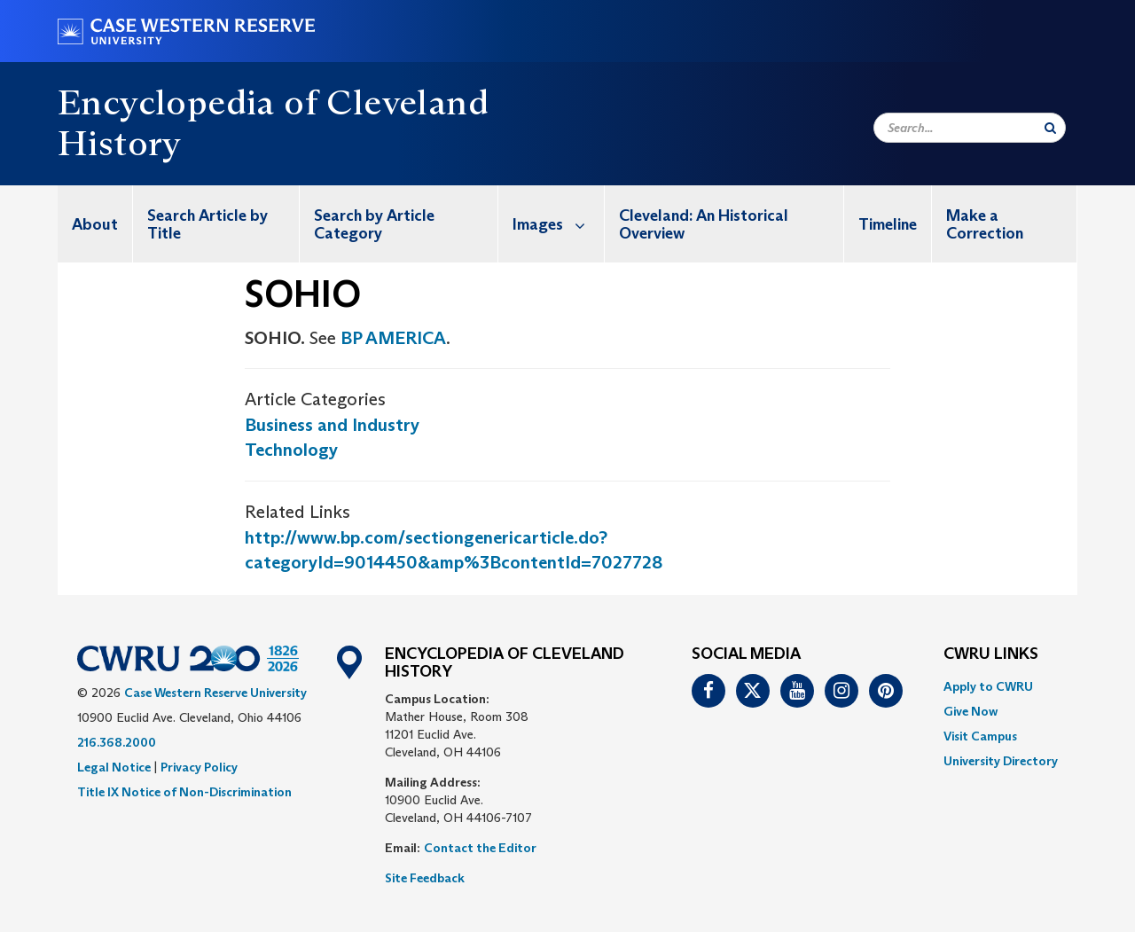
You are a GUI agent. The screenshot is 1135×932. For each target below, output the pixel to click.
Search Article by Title (207, 224)
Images (558, 224)
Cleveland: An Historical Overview (703, 224)
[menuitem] (95, 223)
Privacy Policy (199, 767)
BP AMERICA (393, 338)
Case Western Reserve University (215, 693)
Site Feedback (425, 878)
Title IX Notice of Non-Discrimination (184, 792)
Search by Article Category (374, 224)
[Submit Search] (1050, 128)
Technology (291, 449)
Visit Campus (980, 736)
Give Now (970, 711)
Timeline (887, 224)
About (95, 224)
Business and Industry (332, 424)
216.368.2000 (116, 742)
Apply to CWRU (988, 686)
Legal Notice (114, 767)
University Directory (1000, 761)
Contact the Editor (480, 848)
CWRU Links (990, 654)
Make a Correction (984, 224)
